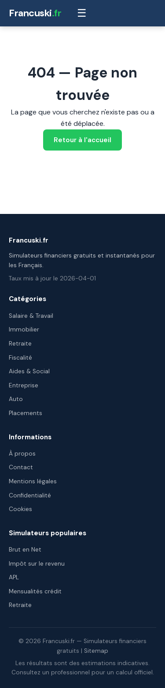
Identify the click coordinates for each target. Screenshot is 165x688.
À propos (22, 453)
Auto (16, 399)
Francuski (35, 13)
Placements (25, 413)
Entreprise (23, 385)
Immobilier (24, 329)
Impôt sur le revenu (37, 563)
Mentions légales (33, 481)
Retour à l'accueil (82, 140)
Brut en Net (25, 549)
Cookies (20, 509)
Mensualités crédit (35, 591)
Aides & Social (29, 371)
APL (14, 577)
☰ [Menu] (82, 13)
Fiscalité (20, 357)
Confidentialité (30, 495)
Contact (21, 467)
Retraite (20, 343)
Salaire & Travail (31, 316)
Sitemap (96, 651)
